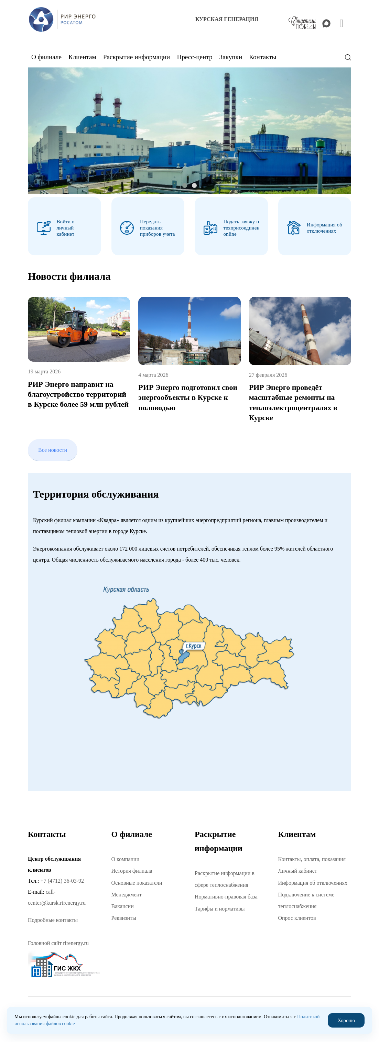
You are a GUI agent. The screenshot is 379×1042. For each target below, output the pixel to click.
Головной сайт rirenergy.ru (58, 940)
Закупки (230, 57)
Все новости (52, 447)
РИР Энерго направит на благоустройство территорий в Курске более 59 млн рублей (78, 391)
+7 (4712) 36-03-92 (62, 878)
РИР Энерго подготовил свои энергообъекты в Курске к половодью (187, 394)
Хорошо (346, 1020)
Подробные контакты (53, 917)
